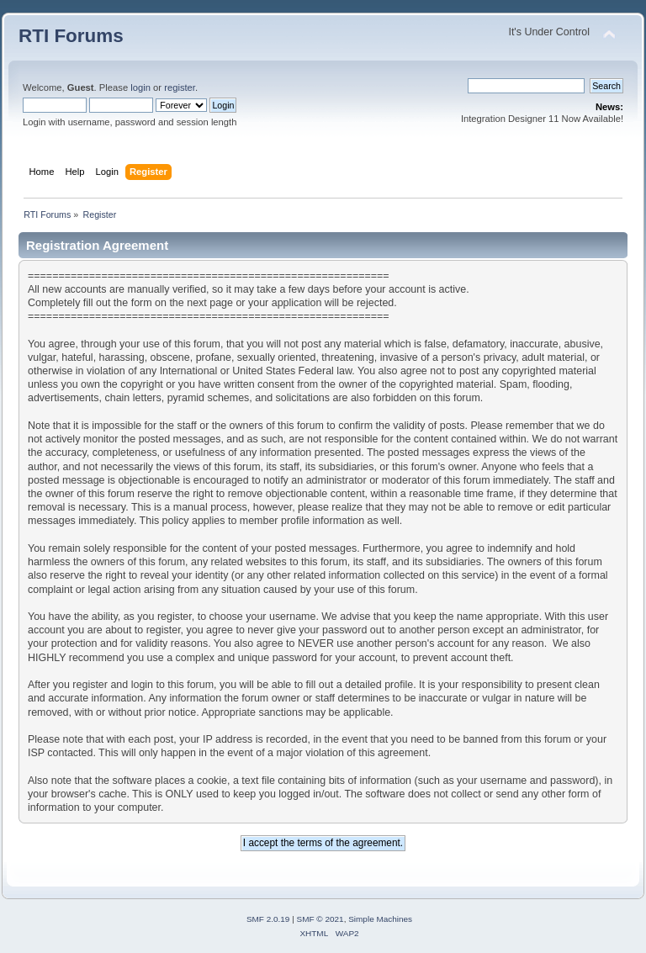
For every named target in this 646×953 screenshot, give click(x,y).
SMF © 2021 (320, 919)
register (179, 87)
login (140, 87)
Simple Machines (380, 919)
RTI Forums (71, 35)
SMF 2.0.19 (268, 919)
